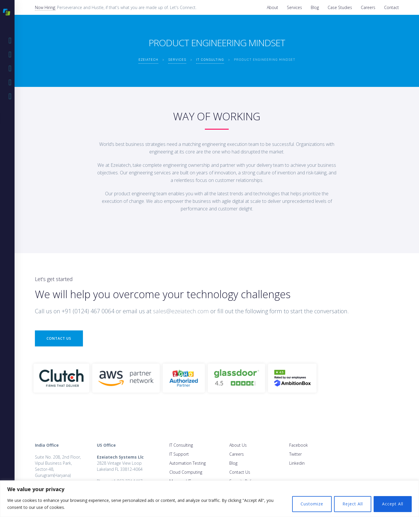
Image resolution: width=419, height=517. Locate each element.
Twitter (295, 454)
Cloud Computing (185, 472)
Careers (368, 7)
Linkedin (297, 463)
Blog (315, 7)
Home (11, 41)
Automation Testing (187, 463)
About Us (238, 445)
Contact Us (59, 338)
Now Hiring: (45, 7)
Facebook (298, 445)
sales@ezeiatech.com (181, 311)
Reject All (352, 504)
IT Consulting (181, 445)
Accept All (392, 504)
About (272, 7)
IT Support (179, 454)
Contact (391, 7)
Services (294, 7)
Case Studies (340, 7)
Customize (312, 504)
